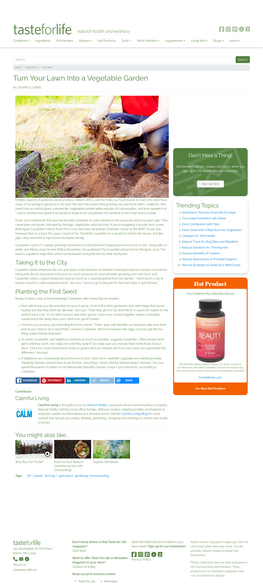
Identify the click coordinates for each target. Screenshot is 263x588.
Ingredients (42, 40)
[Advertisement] (131, 10)
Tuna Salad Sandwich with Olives (204, 218)
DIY (29, 476)
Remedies (110, 581)
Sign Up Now (210, 184)
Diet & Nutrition (147, 40)
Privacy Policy (141, 559)
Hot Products (107, 40)
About (234, 40)
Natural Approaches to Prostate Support (209, 259)
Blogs (217, 40)
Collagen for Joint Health (198, 236)
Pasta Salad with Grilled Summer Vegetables (212, 230)
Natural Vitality (96, 405)
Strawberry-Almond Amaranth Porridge (209, 212)
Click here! (79, 550)
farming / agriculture (59, 476)
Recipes (84, 40)
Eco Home (47, 67)
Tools (125, 40)
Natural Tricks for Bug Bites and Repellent (210, 241)
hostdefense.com (210, 377)
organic (38, 476)
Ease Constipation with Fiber (201, 224)
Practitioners (64, 40)
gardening (81, 476)
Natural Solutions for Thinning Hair (205, 247)
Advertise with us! (25, 570)
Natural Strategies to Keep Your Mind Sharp (211, 265)
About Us (19, 564)
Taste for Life (86, 581)
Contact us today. (84, 566)
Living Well (198, 40)
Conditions (20, 40)
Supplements (174, 40)
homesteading (99, 476)
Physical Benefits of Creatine (201, 253)
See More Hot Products (210, 388)
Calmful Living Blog (134, 414)
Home (18, 67)
